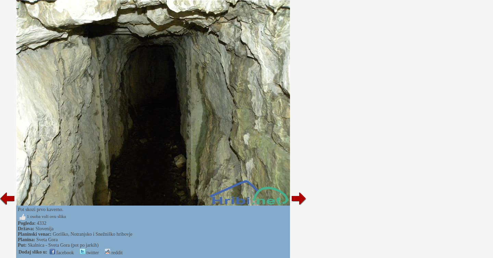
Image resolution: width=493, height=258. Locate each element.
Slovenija (45, 228)
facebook (62, 252)
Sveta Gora (47, 239)
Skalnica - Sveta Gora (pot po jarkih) (63, 245)
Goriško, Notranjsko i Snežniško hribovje (92, 234)
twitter (89, 252)
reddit (114, 252)
